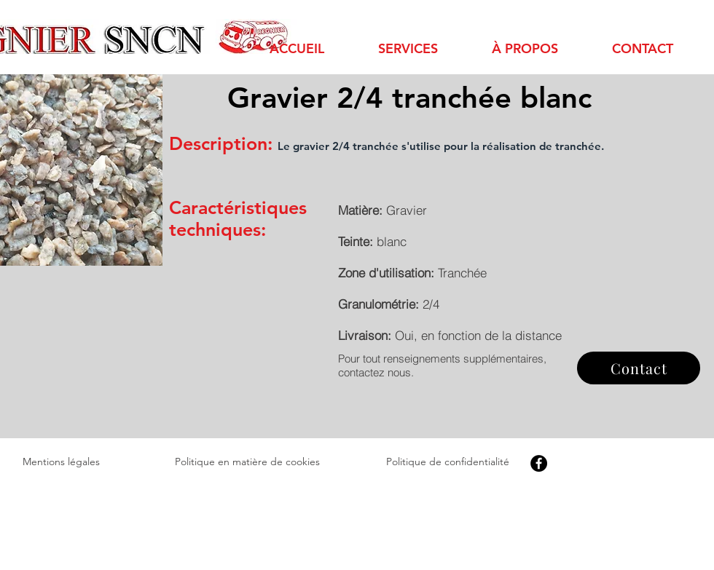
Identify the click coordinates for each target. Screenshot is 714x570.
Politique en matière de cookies (247, 461)
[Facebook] (538, 463)
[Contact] (638, 368)
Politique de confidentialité (447, 461)
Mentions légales (61, 461)
